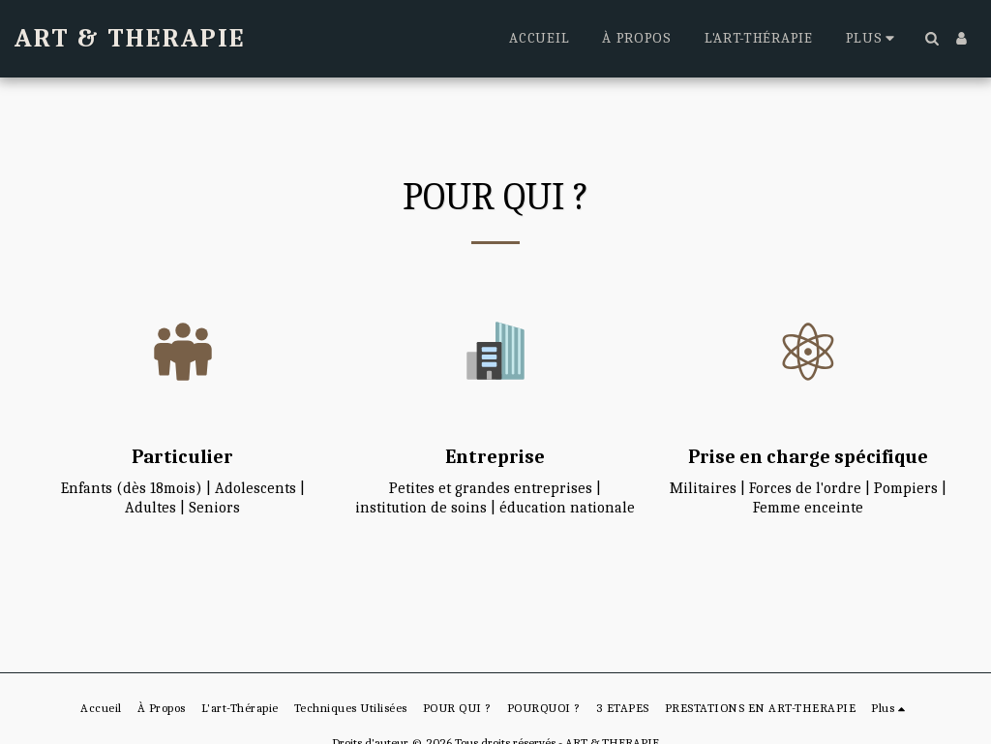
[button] (931, 38)
